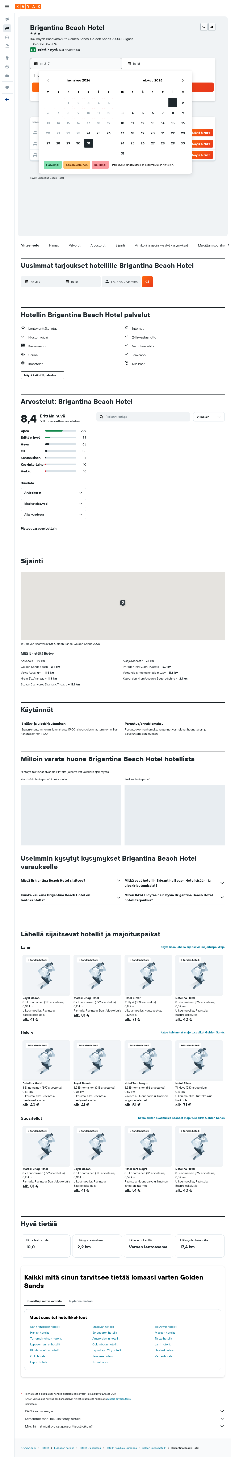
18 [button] (98, 123)
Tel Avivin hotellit (166, 1327)
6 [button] (48, 113)
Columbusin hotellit (105, 1344)
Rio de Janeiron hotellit (45, 1350)
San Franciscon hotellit (45, 1327)
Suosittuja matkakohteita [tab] (45, 1301)
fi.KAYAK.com (28, 1447)
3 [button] (88, 103)
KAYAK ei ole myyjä (125, 1411)
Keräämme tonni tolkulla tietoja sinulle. (125, 1418)
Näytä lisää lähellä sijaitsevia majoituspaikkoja (192, 947)
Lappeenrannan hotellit (45, 1344)
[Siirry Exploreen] (7, 58)
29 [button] (68, 143)
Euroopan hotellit (64, 1447)
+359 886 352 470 (43, 44)
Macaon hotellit (165, 1332)
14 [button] (58, 123)
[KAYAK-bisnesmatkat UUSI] (7, 75)
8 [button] (68, 113)
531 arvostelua (69, 50)
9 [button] (78, 113)
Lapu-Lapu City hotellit (107, 1350)
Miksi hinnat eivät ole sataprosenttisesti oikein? (125, 1426)
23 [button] (78, 133)
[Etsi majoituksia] (7, 28)
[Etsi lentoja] (7, 19)
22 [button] (68, 133)
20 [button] (48, 133)
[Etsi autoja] (7, 37)
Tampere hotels (102, 1356)
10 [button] (88, 113)
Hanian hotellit (39, 1332)
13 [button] (48, 123)
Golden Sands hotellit (154, 1447)
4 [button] (99, 103)
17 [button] (88, 123)
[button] (7, 6)
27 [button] (48, 143)
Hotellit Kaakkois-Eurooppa (121, 1447)
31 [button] (88, 143)
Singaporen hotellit (104, 1332)
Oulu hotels (37, 1356)
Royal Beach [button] (30, 998)
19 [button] (108, 123)
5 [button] (109, 103)
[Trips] (7, 87)
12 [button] (108, 113)
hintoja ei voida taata (119, 1398)
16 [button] (78, 123)
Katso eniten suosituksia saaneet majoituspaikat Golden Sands (181, 1118)
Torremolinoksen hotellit (46, 1338)
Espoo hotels (38, 1362)
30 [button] (78, 143)
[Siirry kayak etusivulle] (28, 6)
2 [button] (78, 103)
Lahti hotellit (163, 1344)
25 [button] (98, 133)
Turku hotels (100, 1362)
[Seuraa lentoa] (7, 67)
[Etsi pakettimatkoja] (7, 46)
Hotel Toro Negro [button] (136, 1083)
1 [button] (68, 103)
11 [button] (98, 113)
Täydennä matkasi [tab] (80, 1301)
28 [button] (58, 143)
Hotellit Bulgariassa (90, 1447)
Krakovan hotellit (103, 1327)
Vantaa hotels (163, 1356)
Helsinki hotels (164, 1350)
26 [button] (108, 133)
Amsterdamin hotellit (105, 1338)
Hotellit (45, 1447)
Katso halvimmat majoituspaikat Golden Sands (192, 1032)
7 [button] (58, 113)
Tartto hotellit (163, 1338)
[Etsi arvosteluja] (147, 417)
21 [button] (58, 133)
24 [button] (88, 133)
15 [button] (68, 123)
